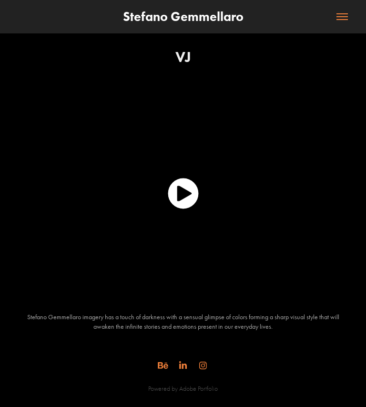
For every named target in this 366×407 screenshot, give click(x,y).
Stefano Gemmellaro (183, 16)
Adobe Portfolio (198, 389)
